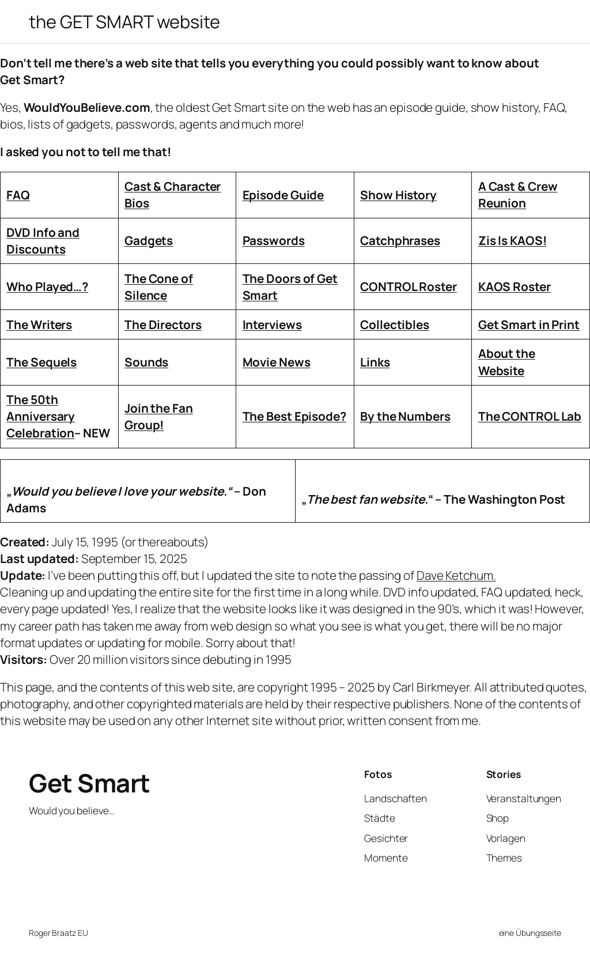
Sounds (146, 362)
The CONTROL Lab (530, 416)
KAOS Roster (514, 286)
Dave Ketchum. (456, 575)
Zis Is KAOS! (512, 240)
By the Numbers (405, 416)
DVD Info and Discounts (43, 240)
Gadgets (148, 240)
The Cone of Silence (158, 286)
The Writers (39, 324)
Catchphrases (400, 240)
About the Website (506, 361)
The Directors (163, 324)
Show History (398, 195)
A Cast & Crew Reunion (518, 194)
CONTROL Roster (408, 286)
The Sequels (41, 362)
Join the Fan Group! (158, 416)
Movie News (277, 362)
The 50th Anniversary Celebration (40, 416)
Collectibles (394, 324)
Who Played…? (47, 286)
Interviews (272, 324)
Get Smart (89, 782)
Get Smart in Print (529, 324)
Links (375, 362)
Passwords (274, 240)
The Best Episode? (294, 416)
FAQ (18, 195)
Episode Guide (283, 195)
